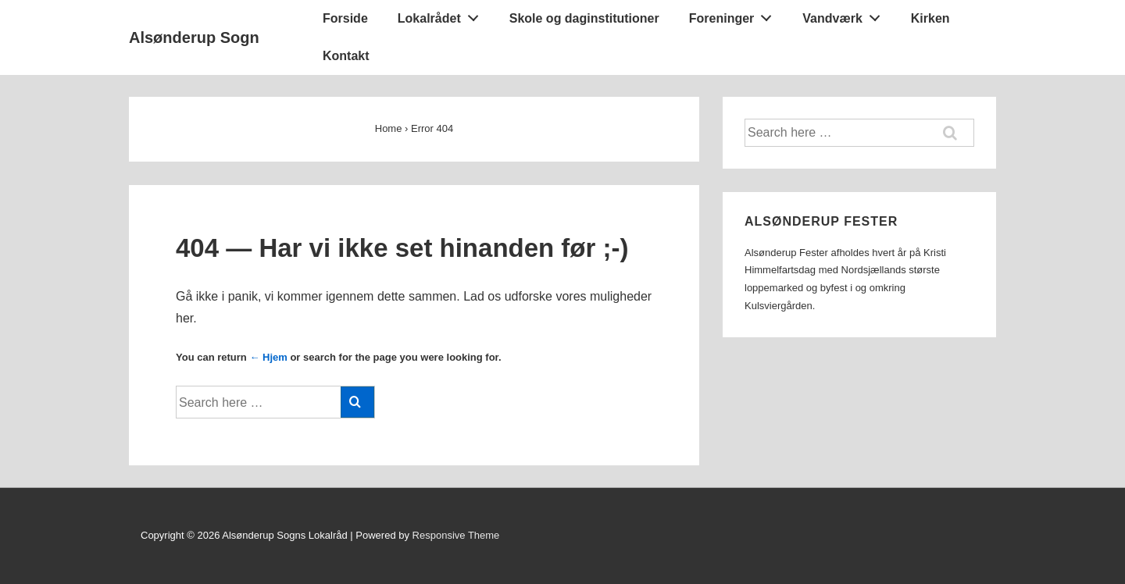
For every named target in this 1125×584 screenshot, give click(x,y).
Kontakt (346, 55)
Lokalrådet (443, 15)
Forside (345, 18)
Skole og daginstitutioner (584, 18)
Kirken (930, 18)
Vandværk (845, 15)
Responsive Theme (456, 535)
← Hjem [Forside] (268, 357)
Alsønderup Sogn (194, 37)
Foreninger (734, 15)
